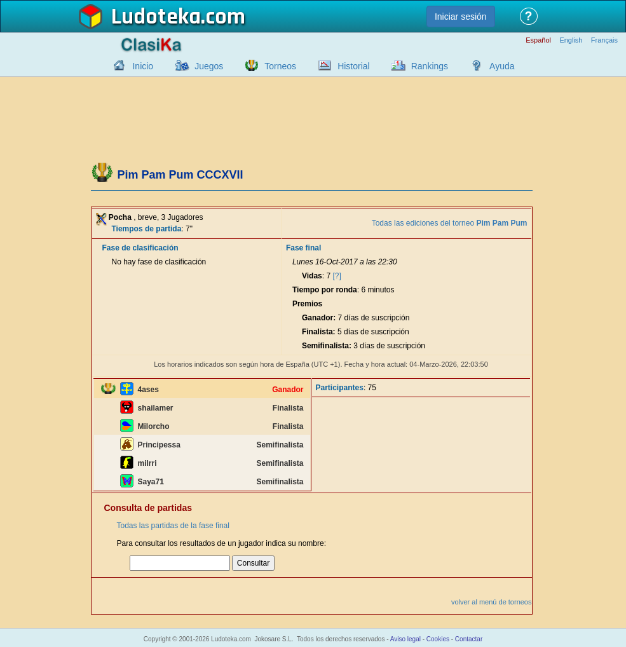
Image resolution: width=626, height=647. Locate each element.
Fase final (303, 247)
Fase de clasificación (140, 247)
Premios (307, 303)
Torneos (280, 66)
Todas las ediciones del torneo (449, 223)
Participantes (340, 387)
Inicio (142, 66)
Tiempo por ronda (324, 289)
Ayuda (501, 66)
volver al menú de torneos (491, 602)
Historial (353, 66)
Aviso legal (405, 639)
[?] (336, 275)
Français (604, 40)
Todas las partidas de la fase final (173, 525)
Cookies (437, 639)
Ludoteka (156, 17)
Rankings (429, 66)
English (570, 40)
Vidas (312, 275)
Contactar (468, 639)
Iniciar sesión (461, 16)
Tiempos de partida (147, 228)
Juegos (208, 66)
